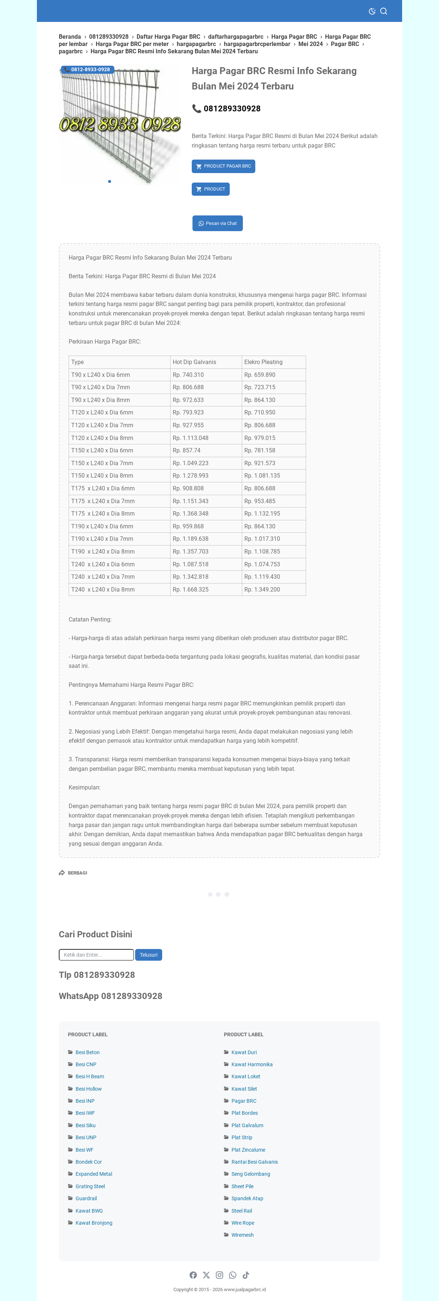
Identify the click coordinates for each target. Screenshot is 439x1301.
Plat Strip (242, 1137)
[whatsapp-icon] (232, 1275)
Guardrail (86, 1198)
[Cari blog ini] (96, 955)
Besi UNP (86, 1137)
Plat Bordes (245, 1113)
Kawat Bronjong (94, 1223)
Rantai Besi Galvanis (255, 1162)
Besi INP (85, 1101)
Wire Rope (243, 1223)
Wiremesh (243, 1235)
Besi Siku (86, 1125)
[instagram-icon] (219, 1275)
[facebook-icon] (193, 1275)
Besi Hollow (89, 1089)
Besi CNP (86, 1064)
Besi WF (84, 1150)
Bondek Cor (89, 1162)
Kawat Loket (246, 1076)
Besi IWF (85, 1113)
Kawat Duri (244, 1052)
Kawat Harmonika (252, 1064)
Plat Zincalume (248, 1150)
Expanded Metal (94, 1174)
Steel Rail (242, 1211)
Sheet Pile (242, 1186)
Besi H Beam (90, 1076)
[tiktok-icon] (245, 1275)
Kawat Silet (244, 1089)
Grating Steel (90, 1186)
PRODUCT (214, 189)
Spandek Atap (247, 1198)
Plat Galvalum (247, 1125)
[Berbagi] (73, 872)
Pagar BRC (244, 1101)
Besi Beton (88, 1052)
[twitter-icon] (206, 1275)
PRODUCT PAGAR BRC (227, 166)
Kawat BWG (89, 1211)
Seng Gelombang (251, 1174)
